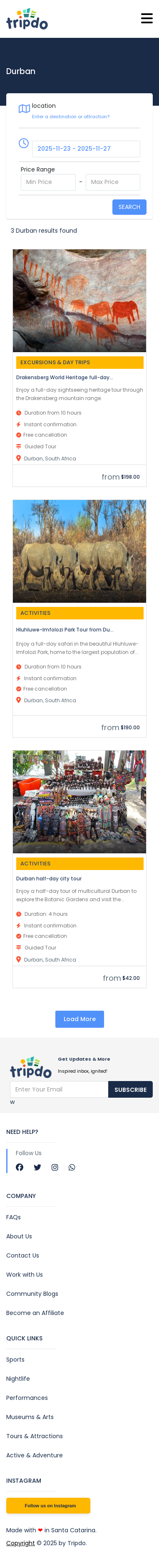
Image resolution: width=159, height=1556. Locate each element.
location (44, 106)
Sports (15, 1359)
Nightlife (18, 1379)
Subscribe (130, 1090)
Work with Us (24, 1274)
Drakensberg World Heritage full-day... (64, 377)
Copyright (20, 1543)
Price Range (38, 169)
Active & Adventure (34, 1455)
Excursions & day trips (55, 362)
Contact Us (22, 1255)
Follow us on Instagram (50, 1505)
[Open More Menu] (147, 19)
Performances (27, 1398)
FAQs (13, 1217)
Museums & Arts (30, 1417)
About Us (19, 1236)
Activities (35, 613)
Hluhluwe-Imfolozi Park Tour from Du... (65, 629)
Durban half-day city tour (49, 878)
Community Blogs (32, 1294)
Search (129, 207)
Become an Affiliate (35, 1313)
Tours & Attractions (34, 1436)
